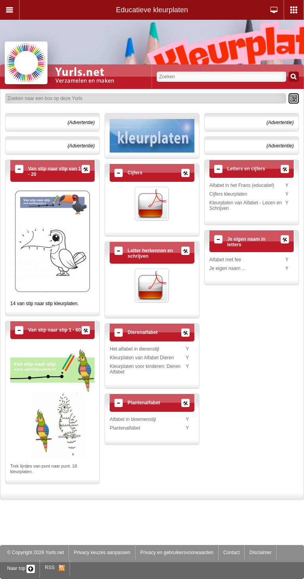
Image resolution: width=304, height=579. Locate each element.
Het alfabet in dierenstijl (134, 349)
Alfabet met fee (225, 259)
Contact (231, 552)
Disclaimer (260, 552)
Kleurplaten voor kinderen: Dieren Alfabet (145, 369)
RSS (55, 567)
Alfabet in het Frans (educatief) (241, 185)
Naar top (21, 568)
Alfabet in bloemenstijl (133, 419)
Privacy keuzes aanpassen (102, 552)
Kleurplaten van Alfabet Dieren (142, 357)
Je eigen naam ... (227, 268)
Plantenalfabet (125, 428)
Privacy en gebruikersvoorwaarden (176, 552)
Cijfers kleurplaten (228, 194)
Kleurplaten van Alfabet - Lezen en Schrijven (245, 205)
